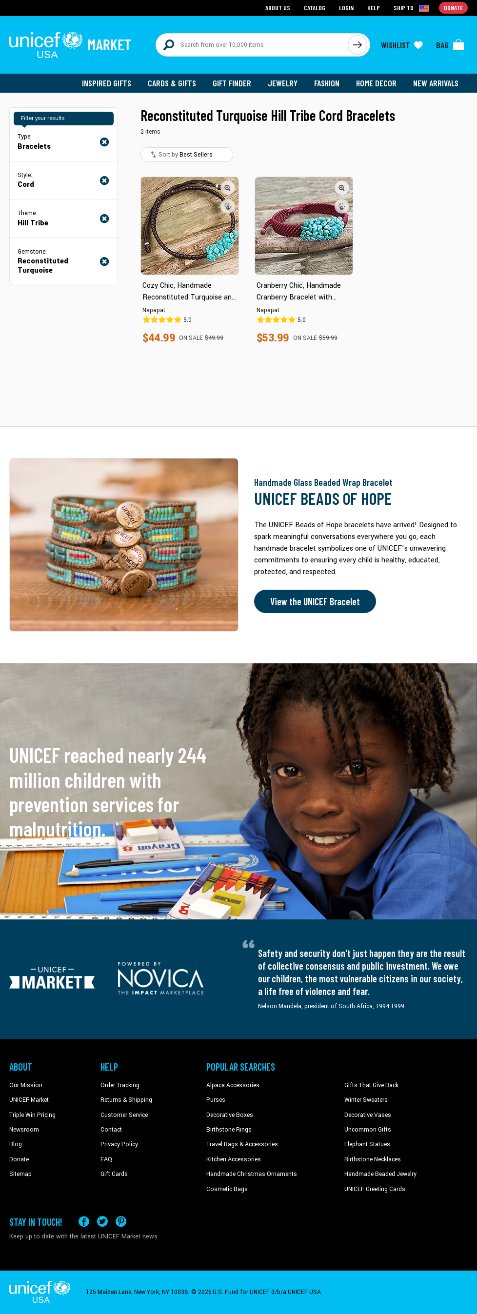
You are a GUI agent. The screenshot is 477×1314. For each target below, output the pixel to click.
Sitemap (20, 1174)
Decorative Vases (367, 1115)
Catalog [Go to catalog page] (314, 7)
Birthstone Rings (229, 1129)
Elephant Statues (367, 1144)
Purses (215, 1099)
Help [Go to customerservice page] (373, 7)
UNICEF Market (29, 1099)
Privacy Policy (119, 1144)
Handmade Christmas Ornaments (251, 1174)
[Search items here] (252, 45)
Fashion (326, 83)
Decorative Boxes (229, 1115)
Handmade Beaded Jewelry (380, 1174)
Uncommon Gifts (367, 1129)
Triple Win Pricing (32, 1115)
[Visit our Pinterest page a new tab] (121, 1221)
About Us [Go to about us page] (277, 7)
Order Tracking (119, 1085)
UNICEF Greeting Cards (374, 1189)
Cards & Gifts (172, 83)
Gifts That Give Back (371, 1085)
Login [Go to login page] (346, 7)
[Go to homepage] (70, 45)
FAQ (106, 1159)
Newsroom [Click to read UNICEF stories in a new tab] (24, 1129)
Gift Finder (232, 83)
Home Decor (376, 83)
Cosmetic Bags (227, 1189)
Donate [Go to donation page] (453, 7)
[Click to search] (357, 45)
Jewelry (283, 83)
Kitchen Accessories (233, 1159)
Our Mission (25, 1085)
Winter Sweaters (366, 1099)
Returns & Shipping (126, 1099)
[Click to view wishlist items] (402, 45)
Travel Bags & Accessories (242, 1144)
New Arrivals (435, 83)
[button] (227, 187)
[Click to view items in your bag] (450, 45)
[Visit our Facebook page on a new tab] (84, 1221)
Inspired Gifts (106, 83)
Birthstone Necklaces (372, 1159)
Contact (111, 1129)
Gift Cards (114, 1174)
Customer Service (124, 1115)
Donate (19, 1159)
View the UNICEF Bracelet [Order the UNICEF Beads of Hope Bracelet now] (315, 601)
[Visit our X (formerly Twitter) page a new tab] (102, 1221)
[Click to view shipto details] (412, 8)
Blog (15, 1144)
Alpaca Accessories (232, 1085)
